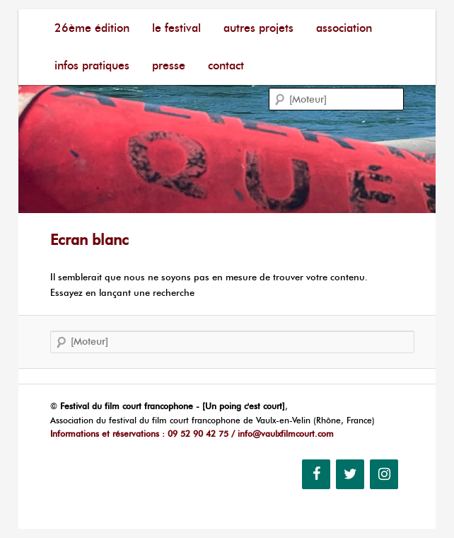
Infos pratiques (91, 65)
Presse (168, 65)
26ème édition (91, 28)
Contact (226, 65)
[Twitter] (350, 474)
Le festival (176, 28)
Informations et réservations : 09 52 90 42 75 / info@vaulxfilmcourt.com (192, 433)
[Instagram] (384, 474)
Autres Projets (258, 28)
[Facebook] (316, 474)
